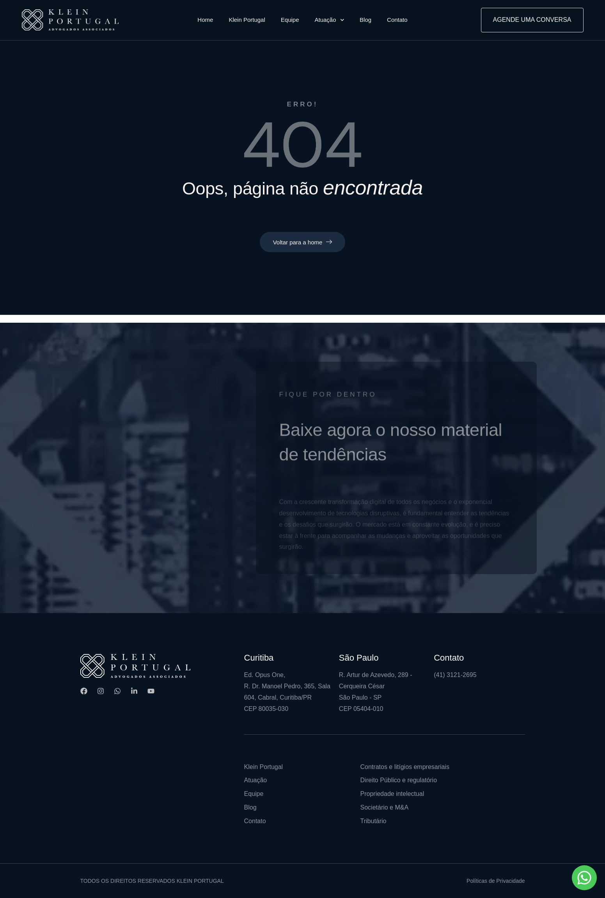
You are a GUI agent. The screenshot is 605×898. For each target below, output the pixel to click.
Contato (397, 19)
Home (205, 19)
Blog (365, 19)
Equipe (290, 19)
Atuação (329, 20)
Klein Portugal (247, 19)
